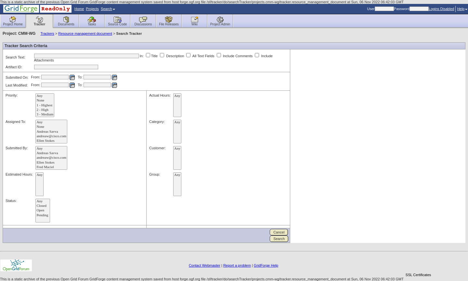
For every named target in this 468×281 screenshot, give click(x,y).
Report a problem (237, 265)
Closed (43, 206)
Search (108, 9)
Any (45, 96)
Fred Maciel (51, 167)
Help (462, 9)
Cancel (278, 232)
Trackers (47, 33)
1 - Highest (45, 105)
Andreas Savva (51, 131)
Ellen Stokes (51, 141)
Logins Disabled (441, 9)
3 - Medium (45, 114)
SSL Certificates (418, 275)
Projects (92, 9)
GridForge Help (266, 265)
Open (43, 210)
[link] (418, 263)
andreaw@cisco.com (51, 136)
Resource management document (85, 33)
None (45, 100)
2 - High (45, 110)
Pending (43, 215)
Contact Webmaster (204, 265)
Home (79, 9)
